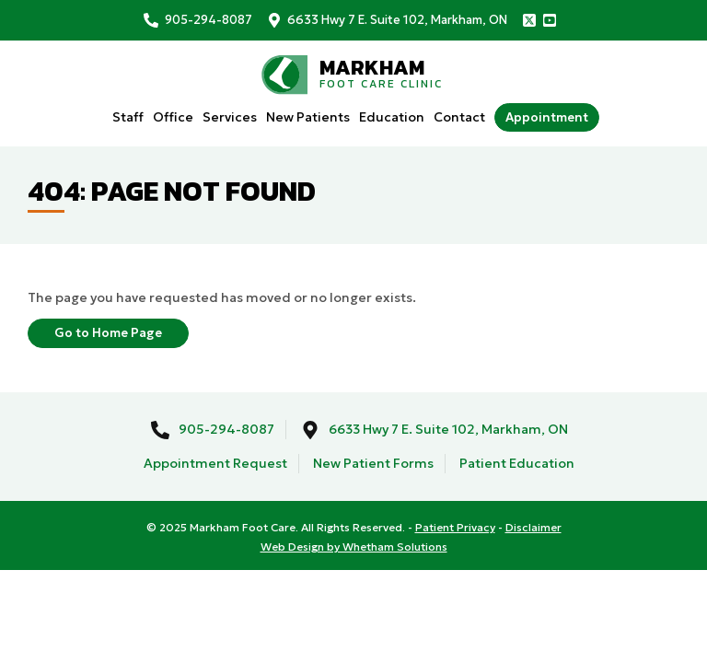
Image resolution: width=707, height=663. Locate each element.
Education (391, 117)
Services (230, 117)
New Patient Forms (373, 463)
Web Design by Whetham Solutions (354, 546)
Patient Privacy (455, 527)
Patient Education (516, 463)
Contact (459, 117)
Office (173, 117)
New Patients (308, 117)
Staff (128, 117)
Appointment (546, 117)
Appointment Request (215, 463)
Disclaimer (533, 527)
